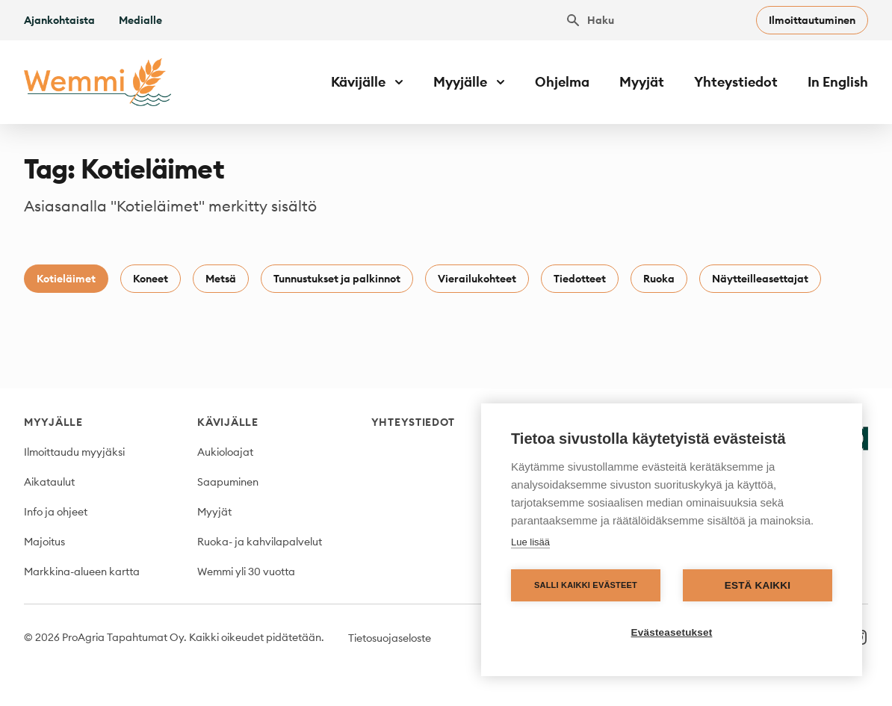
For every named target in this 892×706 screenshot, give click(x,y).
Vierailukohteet (477, 278)
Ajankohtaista (59, 20)
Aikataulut (49, 482)
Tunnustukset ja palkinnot (336, 278)
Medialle (140, 20)
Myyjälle (53, 422)
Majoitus (44, 541)
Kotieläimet (66, 278)
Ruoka (659, 278)
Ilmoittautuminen (812, 20)
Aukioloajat (225, 452)
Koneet (150, 278)
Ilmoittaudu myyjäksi (74, 452)
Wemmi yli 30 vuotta (246, 571)
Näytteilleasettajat (760, 278)
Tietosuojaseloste (389, 638)
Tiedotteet (580, 278)
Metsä (220, 278)
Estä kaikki (757, 585)
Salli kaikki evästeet (585, 584)
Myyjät (641, 81)
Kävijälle (227, 422)
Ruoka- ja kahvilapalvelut (259, 541)
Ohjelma (562, 81)
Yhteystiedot (736, 81)
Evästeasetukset (672, 632)
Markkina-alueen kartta (82, 571)
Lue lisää (530, 542)
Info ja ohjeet (55, 511)
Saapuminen (227, 482)
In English (838, 81)
